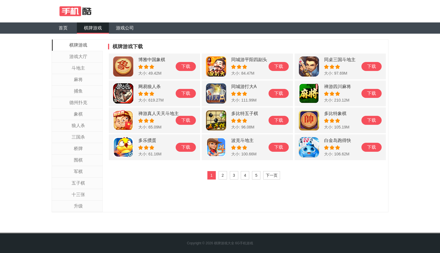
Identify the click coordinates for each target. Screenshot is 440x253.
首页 (63, 28)
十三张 (78, 194)
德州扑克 (78, 102)
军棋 (78, 171)
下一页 (272, 175)
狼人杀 (78, 125)
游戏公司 (125, 28)
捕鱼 (78, 91)
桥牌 (78, 148)
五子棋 (78, 183)
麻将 (78, 79)
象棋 (78, 114)
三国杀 (78, 137)
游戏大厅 (78, 56)
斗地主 (78, 68)
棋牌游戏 (93, 28)
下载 (185, 66)
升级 (78, 206)
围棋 (78, 160)
